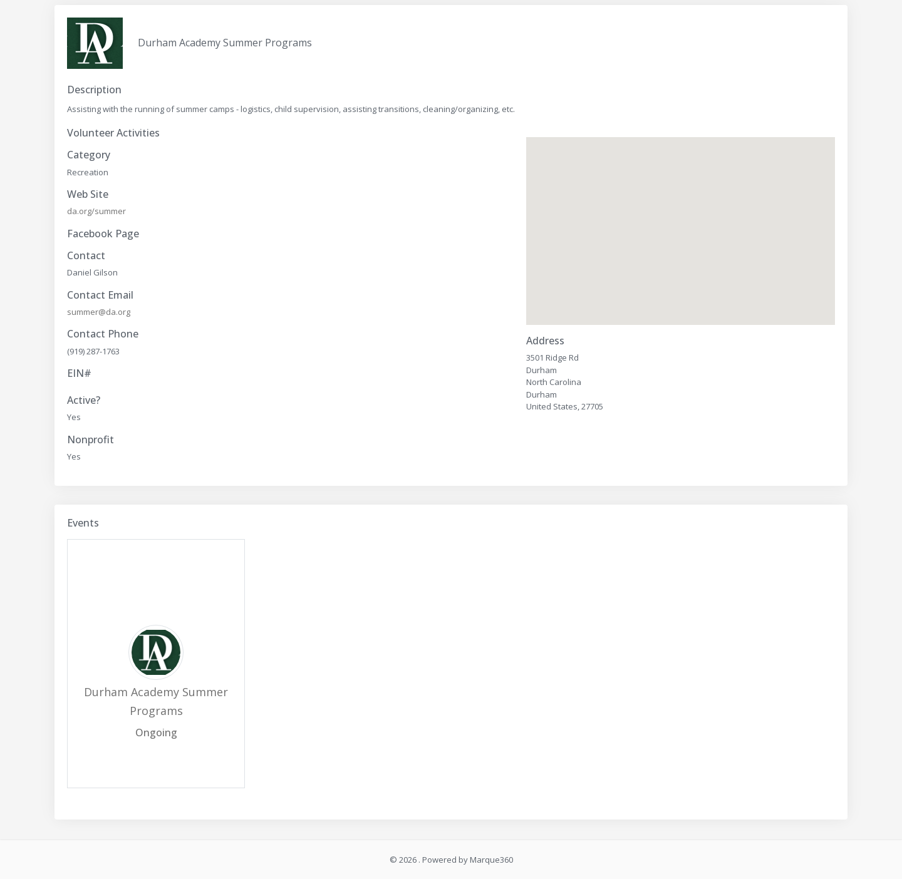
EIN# (79, 373)
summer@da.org (98, 311)
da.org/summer (96, 211)
